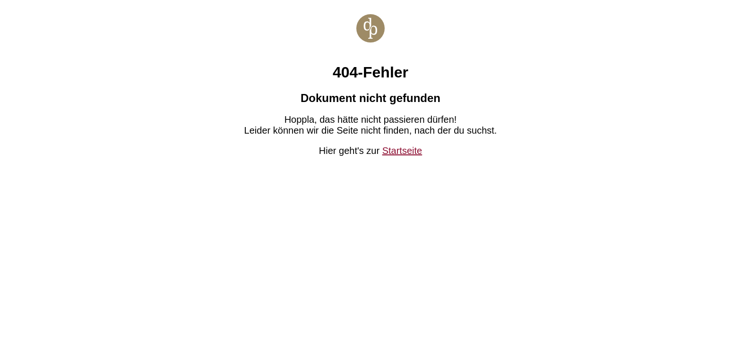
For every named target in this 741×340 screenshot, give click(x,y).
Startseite (402, 150)
